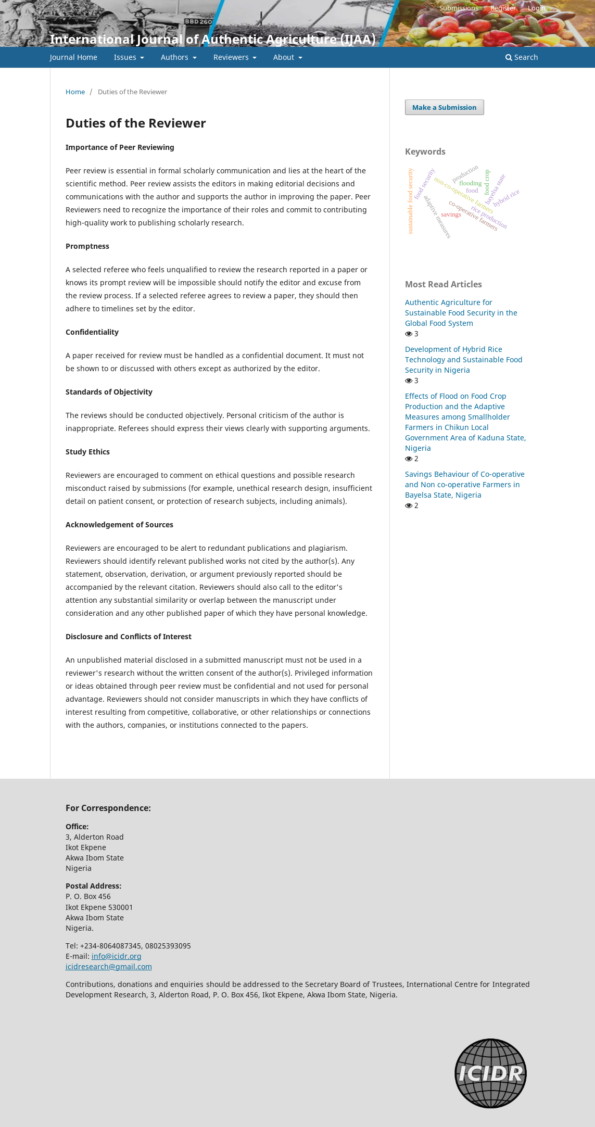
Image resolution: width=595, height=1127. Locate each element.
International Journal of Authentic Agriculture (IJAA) (213, 38)
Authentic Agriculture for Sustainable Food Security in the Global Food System (461, 312)
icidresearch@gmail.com (109, 966)
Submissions (458, 7)
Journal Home (73, 57)
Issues (126, 57)
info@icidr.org (117, 956)
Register (503, 7)
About (284, 57)
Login (537, 7)
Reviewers (232, 57)
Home (75, 91)
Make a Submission (444, 107)
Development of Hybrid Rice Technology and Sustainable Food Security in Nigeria (464, 359)
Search (521, 57)
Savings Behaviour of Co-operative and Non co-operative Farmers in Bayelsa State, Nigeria (465, 484)
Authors (176, 57)
